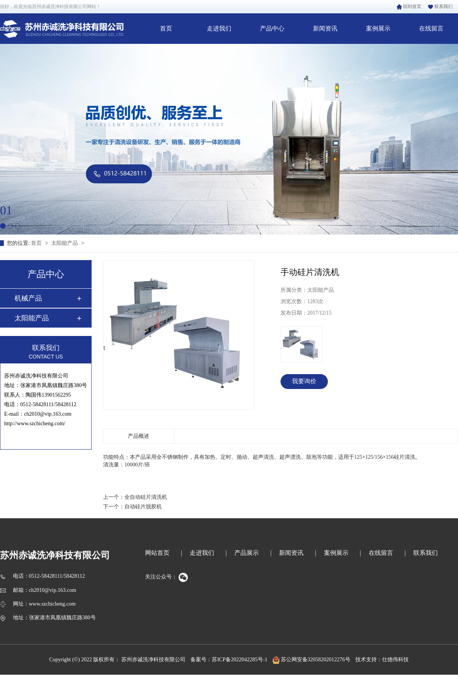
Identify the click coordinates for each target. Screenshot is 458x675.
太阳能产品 (65, 243)
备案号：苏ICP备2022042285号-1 (228, 659)
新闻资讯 (325, 28)
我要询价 (304, 381)
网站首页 (157, 553)
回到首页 (409, 6)
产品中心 (272, 28)
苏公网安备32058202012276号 (311, 659)
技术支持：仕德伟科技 (382, 659)
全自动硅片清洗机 (145, 497)
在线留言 (431, 28)
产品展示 (246, 553)
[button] (3, 226)
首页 (166, 28)
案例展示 (378, 28)
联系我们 (440, 6)
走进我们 (219, 28)
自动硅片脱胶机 (143, 506)
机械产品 (28, 298)
